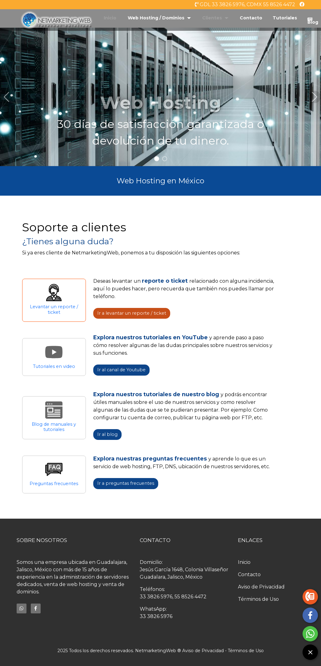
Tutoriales (285, 18)
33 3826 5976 (156, 597)
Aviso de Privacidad (261, 587)
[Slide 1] (156, 158)
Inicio (110, 18)
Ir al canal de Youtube (121, 370)
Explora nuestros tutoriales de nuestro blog (157, 394)
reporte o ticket (165, 280)
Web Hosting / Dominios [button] (157, 18)
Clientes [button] (212, 18)
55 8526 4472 (191, 597)
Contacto (251, 18)
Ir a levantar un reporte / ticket (131, 313)
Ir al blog (107, 434)
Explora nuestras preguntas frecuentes (150, 458)
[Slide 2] (164, 158)
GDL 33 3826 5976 (222, 4)
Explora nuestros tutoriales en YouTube (151, 337)
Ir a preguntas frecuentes (125, 483)
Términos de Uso (258, 599)
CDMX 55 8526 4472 (271, 4)
